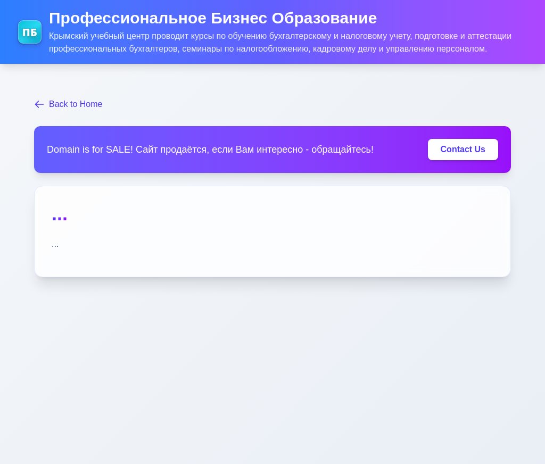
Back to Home (68, 104)
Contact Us (463, 149)
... (60, 214)
